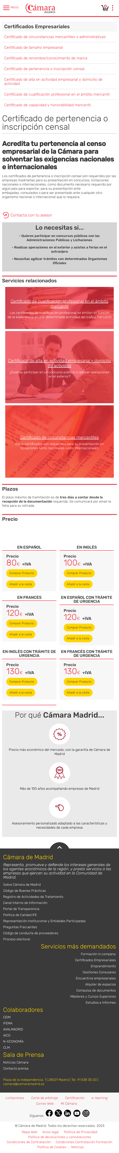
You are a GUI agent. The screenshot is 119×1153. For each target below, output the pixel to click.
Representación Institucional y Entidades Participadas (44, 921)
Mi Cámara (69, 1104)
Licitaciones (14, 1098)
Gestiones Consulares (99, 972)
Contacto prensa (15, 1068)
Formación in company (98, 954)
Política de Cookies (51, 1147)
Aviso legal (50, 1132)
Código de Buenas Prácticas (24, 891)
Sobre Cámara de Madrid (22, 885)
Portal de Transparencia (21, 909)
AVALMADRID (13, 1029)
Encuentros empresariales (96, 978)
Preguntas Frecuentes (20, 927)
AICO (6, 1035)
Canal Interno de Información (25, 903)
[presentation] (113, 8)
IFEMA (7, 1023)
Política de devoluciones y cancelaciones (59, 1137)
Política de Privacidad (80, 1132)
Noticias (77, 1147)
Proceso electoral (16, 939)
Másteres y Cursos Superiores (93, 996)
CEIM (6, 1017)
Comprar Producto (21, 573)
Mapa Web (29, 1132)
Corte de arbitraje (44, 1098)
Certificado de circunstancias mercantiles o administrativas (55, 37)
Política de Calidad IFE (20, 915)
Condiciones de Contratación (29, 1142)
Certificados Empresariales (37, 26)
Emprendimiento (103, 966)
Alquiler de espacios (100, 984)
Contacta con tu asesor (31, 215)
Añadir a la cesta (20, 584)
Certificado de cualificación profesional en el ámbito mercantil (57, 94)
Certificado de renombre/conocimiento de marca (45, 58)
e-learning (99, 1098)
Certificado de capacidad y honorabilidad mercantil (47, 105)
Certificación (74, 1098)
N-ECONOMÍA (13, 1041)
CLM (6, 1047)
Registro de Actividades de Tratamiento (33, 897)
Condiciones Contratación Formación (84, 1142)
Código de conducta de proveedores (30, 933)
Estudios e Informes (101, 1003)
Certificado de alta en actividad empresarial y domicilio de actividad (53, 81)
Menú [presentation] (11, 7)
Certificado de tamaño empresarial (33, 47)
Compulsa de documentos (96, 990)
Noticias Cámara (15, 1062)
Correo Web (45, 1104)
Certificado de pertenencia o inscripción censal (44, 69)
